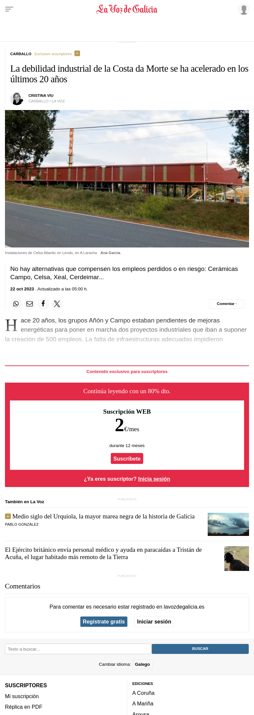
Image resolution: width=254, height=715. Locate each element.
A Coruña (143, 693)
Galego (142, 663)
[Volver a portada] (127, 9)
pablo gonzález (22, 524)
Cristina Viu (41, 95)
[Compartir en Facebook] (43, 304)
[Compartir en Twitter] (57, 304)
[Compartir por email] (29, 304)
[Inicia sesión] (243, 9)
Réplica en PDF (23, 707)
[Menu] (9, 9)
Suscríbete (127, 459)
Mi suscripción (22, 696)
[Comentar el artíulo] (226, 304)
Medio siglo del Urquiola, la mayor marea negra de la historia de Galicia (103, 516)
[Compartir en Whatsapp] (15, 304)
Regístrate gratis (104, 621)
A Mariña (142, 703)
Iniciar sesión (154, 621)
